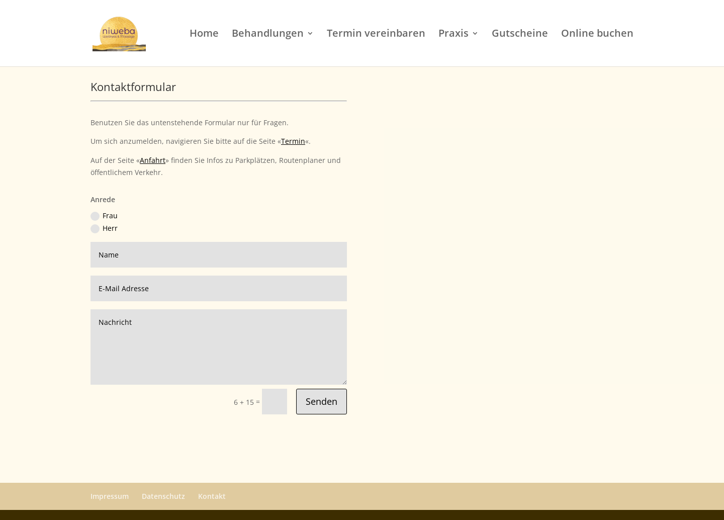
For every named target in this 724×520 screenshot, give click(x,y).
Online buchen (597, 35)
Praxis (453, 35)
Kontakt (212, 496)
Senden (321, 401)
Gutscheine (520, 35)
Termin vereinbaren (376, 35)
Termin (293, 141)
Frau (104, 216)
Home (204, 35)
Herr (104, 228)
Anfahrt (152, 160)
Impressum (109, 496)
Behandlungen (268, 35)
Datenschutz (163, 496)
